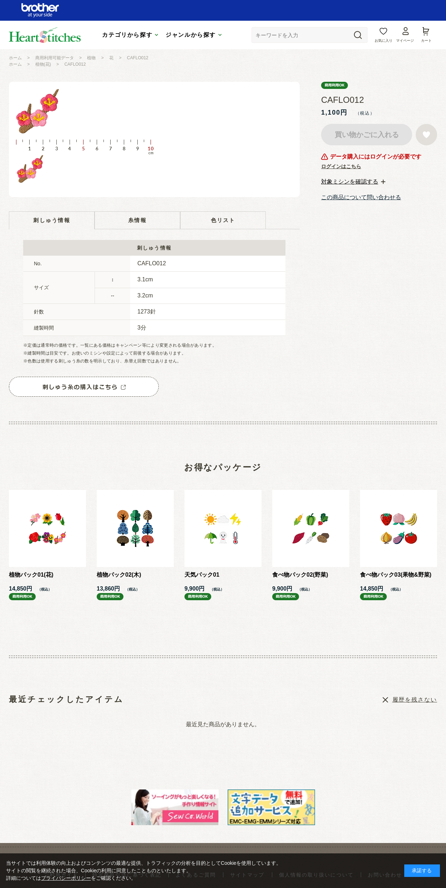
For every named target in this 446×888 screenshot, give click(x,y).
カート (426, 40)
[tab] (353, 181)
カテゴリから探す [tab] (127, 35)
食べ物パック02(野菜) (300, 575)
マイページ (405, 40)
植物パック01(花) (31, 575)
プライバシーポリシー (66, 878)
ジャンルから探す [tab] (191, 35)
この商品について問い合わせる (361, 197)
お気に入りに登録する (426, 134)
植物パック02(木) (119, 575)
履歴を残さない (414, 700)
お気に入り (383, 40)
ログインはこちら (341, 166)
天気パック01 (201, 575)
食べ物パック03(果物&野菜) (395, 575)
